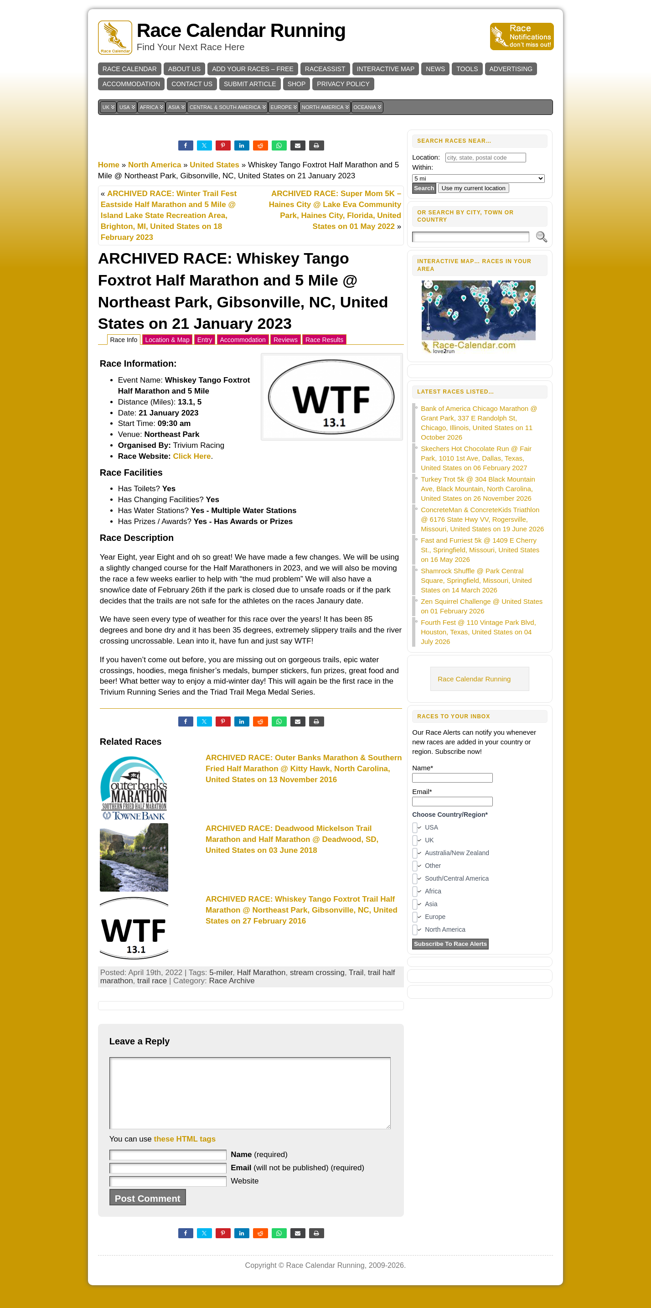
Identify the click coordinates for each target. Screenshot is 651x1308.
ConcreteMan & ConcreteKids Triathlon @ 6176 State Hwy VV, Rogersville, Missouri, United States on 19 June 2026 (482, 519)
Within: (422, 167)
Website (244, 1194)
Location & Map (167, 339)
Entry (204, 339)
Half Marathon (261, 972)
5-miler (220, 972)
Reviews (286, 339)
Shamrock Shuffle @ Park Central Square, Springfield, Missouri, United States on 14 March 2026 (476, 580)
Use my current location (474, 188)
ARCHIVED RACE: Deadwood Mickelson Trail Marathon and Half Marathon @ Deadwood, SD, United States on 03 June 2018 (292, 839)
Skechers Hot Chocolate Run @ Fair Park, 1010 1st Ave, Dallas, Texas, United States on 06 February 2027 (476, 458)
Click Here (192, 456)
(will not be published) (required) (297, 1181)
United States (214, 165)
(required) (259, 1168)
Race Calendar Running (241, 30)
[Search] (470, 237)
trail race (152, 980)
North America (154, 165)
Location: (426, 157)
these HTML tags (185, 1152)
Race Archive (232, 980)
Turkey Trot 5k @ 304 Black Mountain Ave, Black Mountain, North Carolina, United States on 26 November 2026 (478, 488)
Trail (356, 972)
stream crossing (317, 972)
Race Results (324, 339)
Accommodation (243, 339)
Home (108, 165)
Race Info (123, 339)
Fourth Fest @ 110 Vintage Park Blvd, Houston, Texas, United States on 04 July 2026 (478, 631)
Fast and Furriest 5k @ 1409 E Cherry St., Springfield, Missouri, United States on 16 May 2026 (480, 549)
